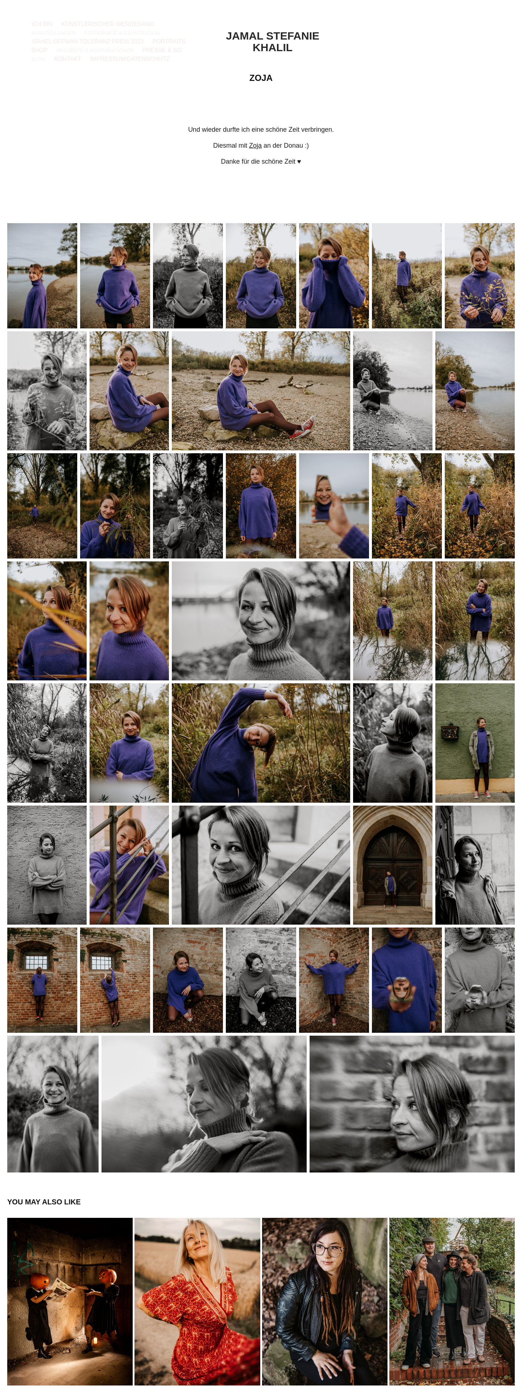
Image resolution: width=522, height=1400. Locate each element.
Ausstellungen (53, 33)
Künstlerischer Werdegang (108, 24)
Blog (38, 59)
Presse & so (162, 50)
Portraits (169, 41)
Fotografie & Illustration (122, 33)
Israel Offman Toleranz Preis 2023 (87, 41)
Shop (39, 50)
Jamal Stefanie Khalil (274, 41)
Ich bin (42, 24)
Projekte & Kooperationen (95, 50)
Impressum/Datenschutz (130, 59)
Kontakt (67, 59)
